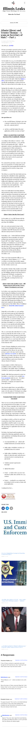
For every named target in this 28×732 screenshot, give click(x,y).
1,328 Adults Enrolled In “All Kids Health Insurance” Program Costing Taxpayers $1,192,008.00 (13, 646)
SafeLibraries (4, 677)
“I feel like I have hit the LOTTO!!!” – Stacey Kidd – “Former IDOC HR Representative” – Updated (13, 600)
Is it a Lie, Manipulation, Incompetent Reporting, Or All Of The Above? (13, 553)
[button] (24, 3)
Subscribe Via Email (14, 14)
